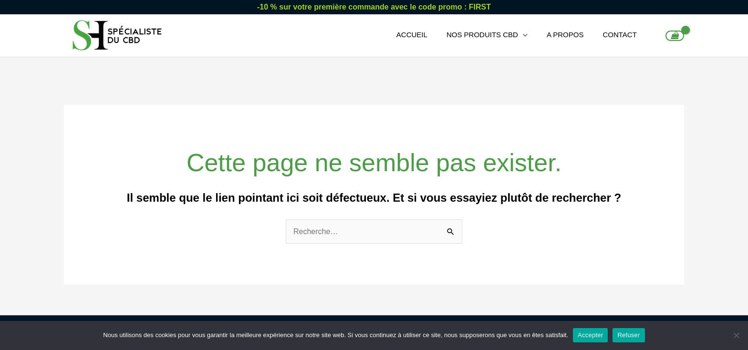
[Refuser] (736, 335)
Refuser (628, 335)
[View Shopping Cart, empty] (674, 36)
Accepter (590, 335)
